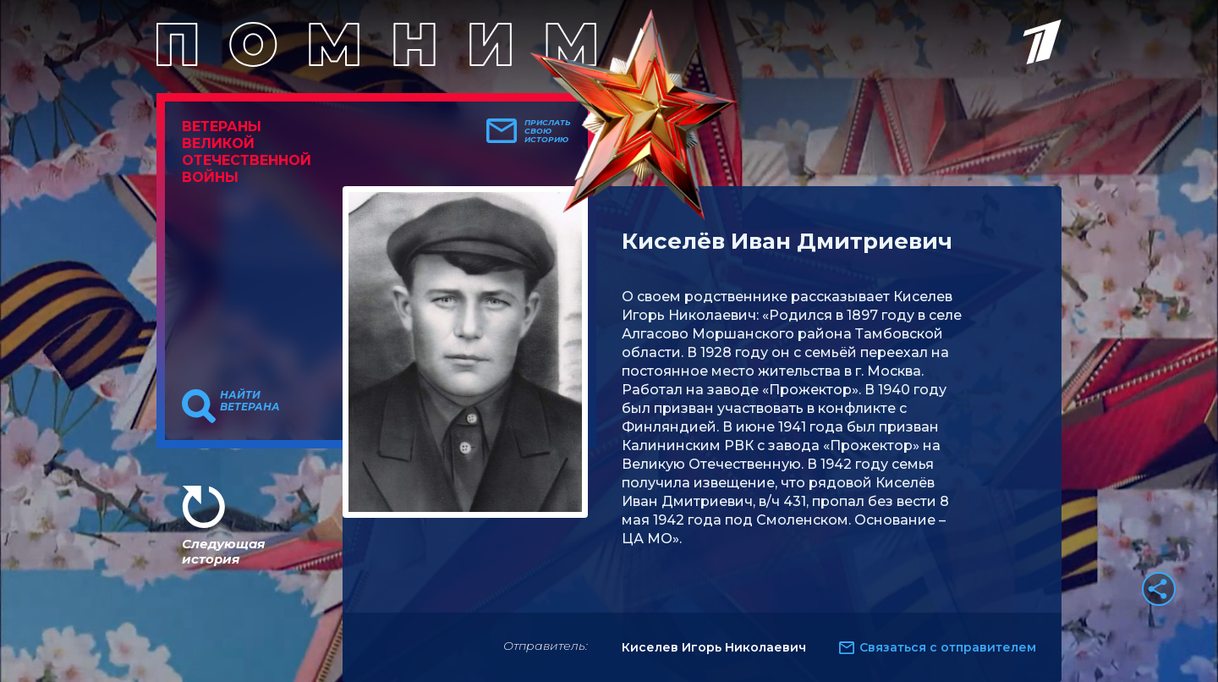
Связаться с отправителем (947, 647)
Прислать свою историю (547, 131)
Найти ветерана (250, 401)
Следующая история (223, 551)
